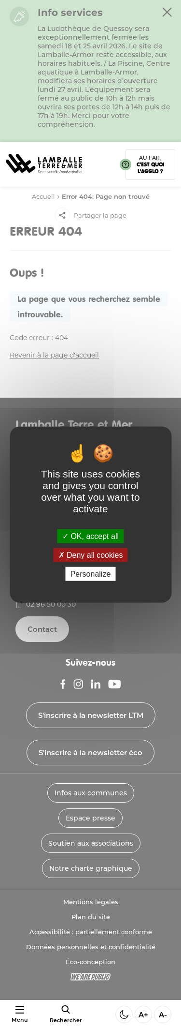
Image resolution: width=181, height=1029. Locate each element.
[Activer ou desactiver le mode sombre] (124, 1014)
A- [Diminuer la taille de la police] (163, 1014)
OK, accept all (90, 536)
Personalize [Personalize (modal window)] (90, 574)
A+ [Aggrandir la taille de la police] (143, 1014)
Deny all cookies (90, 555)
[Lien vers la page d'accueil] (44, 176)
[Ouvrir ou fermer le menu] (20, 1014)
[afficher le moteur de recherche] (66, 1014)
